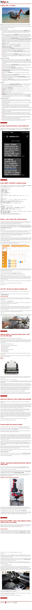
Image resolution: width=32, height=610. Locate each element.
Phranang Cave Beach (14, 38)
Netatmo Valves (2, 280)
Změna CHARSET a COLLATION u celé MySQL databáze (13, 183)
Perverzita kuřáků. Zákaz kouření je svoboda (11, 430)
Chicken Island (17, 45)
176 (13, 607)
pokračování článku (4, 122)
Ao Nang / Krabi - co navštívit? (7, 5)
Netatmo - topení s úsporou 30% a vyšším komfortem (13, 224)
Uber (14, 406)
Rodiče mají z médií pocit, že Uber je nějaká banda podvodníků (15, 404)
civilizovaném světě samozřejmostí (24, 432)
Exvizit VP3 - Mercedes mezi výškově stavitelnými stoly (13, 294)
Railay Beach (26, 30)
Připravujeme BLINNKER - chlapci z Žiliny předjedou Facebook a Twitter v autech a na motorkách (15, 526)
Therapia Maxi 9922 (22, 472)
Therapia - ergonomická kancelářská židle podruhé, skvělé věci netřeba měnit (15, 469)
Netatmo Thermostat (12, 230)
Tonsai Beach (16, 34)
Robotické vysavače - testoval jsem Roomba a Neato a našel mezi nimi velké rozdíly (15, 340)
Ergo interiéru (2, 480)
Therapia (3, 296)
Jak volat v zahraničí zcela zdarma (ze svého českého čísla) (14, 126)
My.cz (4, 1)
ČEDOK (1, 24)
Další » (16, 607)
